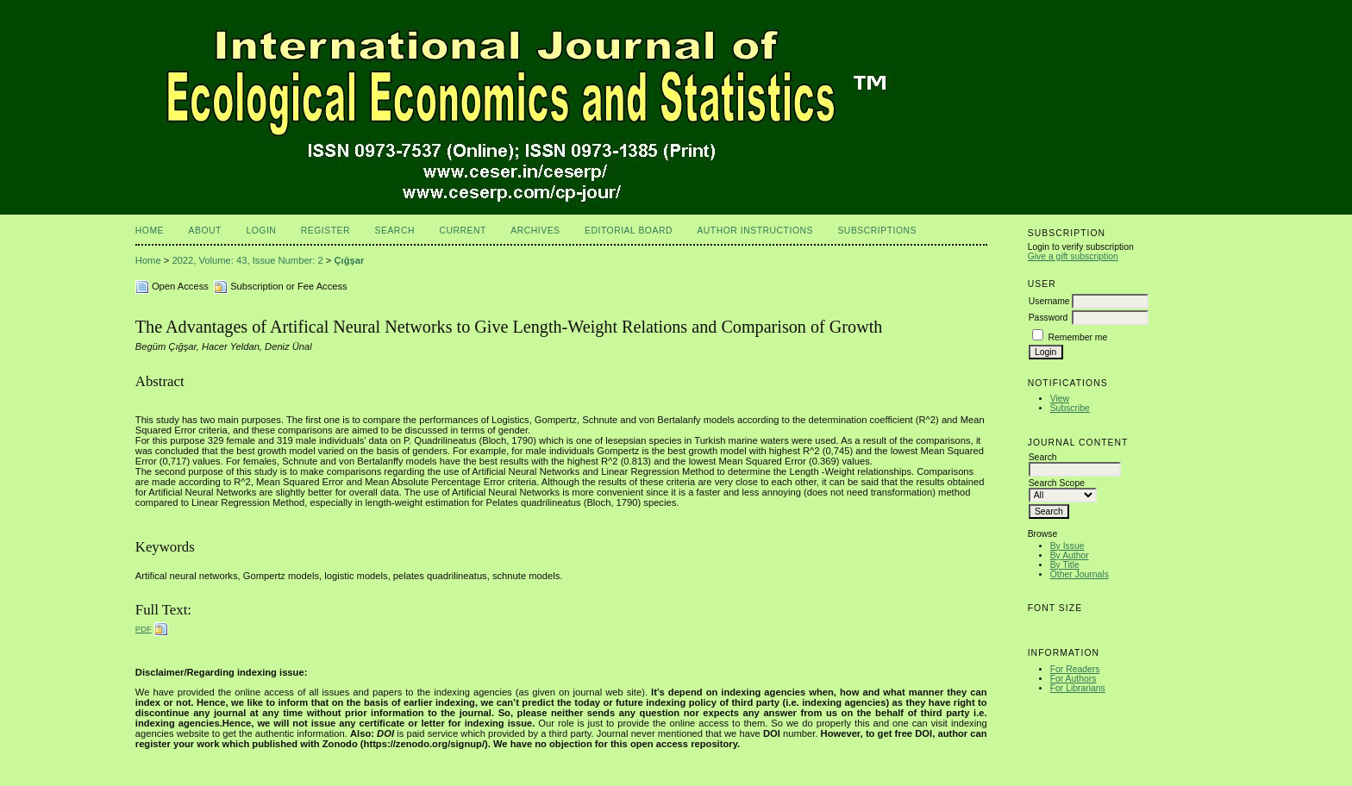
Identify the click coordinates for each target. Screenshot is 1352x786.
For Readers (1075, 669)
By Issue (1067, 546)
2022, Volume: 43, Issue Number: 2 (247, 260)
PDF (143, 628)
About (205, 230)
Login (261, 230)
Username (1049, 301)
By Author (1069, 555)
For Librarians (1077, 688)
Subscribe (1070, 408)
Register (325, 230)
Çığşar (350, 260)
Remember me (1078, 337)
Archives (535, 230)
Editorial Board (629, 230)
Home (149, 230)
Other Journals (1079, 574)
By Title (1065, 565)
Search (395, 230)
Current (462, 230)
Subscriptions (877, 230)
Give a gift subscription (1073, 256)
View (1059, 398)
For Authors (1073, 678)
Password (1048, 317)
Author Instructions (755, 230)
